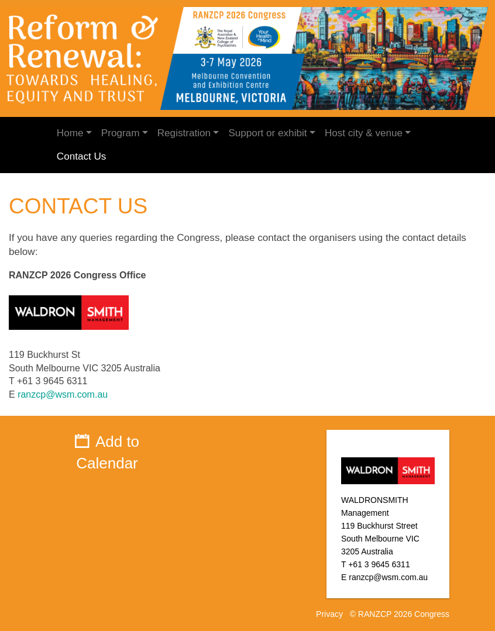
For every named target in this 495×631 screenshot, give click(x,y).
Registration (184, 133)
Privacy (329, 614)
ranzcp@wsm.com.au (63, 394)
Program (120, 133)
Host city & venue (364, 133)
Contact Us (81, 156)
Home (70, 133)
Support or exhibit (267, 133)
